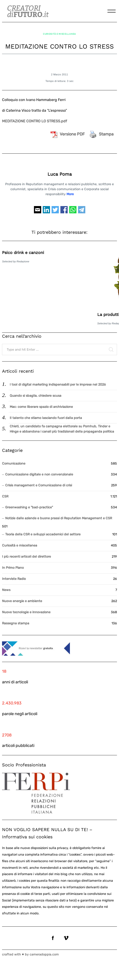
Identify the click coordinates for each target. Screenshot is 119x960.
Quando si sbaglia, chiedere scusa (35, 396)
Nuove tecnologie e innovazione (26, 612)
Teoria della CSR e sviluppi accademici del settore (43, 534)
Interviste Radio (14, 579)
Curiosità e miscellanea (59, 34)
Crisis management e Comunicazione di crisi (38, 485)
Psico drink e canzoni (23, 252)
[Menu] (111, 11)
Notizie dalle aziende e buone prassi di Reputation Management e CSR (58, 518)
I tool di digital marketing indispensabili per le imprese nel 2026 (58, 384)
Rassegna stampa (15, 623)
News (6, 590)
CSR (5, 496)
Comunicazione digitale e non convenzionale (39, 474)
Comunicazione (13, 463)
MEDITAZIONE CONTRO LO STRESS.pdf (34, 121)
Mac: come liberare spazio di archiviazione (41, 407)
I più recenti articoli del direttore (26, 557)
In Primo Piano (13, 568)
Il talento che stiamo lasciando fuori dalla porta (46, 418)
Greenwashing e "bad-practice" (29, 507)
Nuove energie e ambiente (22, 601)
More (70, 194)
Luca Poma (60, 174)
